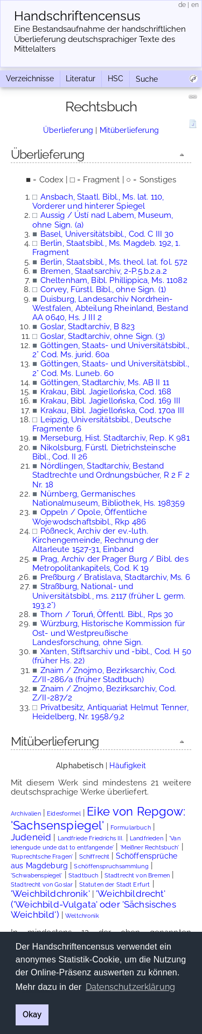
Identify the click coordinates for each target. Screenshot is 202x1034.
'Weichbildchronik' (50, 893)
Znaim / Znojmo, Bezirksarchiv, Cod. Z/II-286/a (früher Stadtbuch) (104, 674)
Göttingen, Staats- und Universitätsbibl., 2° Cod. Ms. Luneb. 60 (110, 368)
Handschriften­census (77, 16)
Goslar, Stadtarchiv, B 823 (87, 326)
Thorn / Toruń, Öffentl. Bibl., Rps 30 (106, 614)
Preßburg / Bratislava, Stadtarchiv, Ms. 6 (115, 577)
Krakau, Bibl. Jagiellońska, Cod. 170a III (112, 410)
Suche (147, 79)
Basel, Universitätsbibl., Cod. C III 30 (107, 234)
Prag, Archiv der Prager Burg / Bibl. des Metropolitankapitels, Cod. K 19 (110, 563)
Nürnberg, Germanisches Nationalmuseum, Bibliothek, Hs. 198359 (108, 498)
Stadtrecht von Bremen (137, 875)
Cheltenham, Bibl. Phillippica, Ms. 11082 (113, 280)
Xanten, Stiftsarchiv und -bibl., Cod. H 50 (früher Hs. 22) (111, 656)
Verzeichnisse (30, 78)
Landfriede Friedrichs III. (91, 838)
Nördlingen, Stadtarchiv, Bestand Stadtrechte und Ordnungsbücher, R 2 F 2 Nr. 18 (111, 475)
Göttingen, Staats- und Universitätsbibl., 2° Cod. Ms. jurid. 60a (110, 350)
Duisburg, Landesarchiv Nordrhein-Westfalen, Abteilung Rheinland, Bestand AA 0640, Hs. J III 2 (110, 308)
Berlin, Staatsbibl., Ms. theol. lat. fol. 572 (114, 262)
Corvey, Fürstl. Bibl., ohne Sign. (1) (103, 289)
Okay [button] (32, 1014)
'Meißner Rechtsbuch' (149, 847)
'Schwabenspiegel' (36, 875)
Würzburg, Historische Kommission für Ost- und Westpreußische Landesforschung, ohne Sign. (108, 633)
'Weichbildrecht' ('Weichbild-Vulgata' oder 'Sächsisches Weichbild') (93, 904)
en (195, 5)
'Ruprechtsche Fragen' (42, 856)
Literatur (80, 78)
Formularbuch (130, 827)
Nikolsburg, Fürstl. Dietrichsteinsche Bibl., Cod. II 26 (104, 452)
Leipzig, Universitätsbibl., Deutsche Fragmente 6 (101, 424)
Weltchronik (82, 915)
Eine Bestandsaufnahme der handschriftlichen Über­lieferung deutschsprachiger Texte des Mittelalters (100, 39)
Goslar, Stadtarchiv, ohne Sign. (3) (102, 336)
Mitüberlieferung (129, 130)
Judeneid (31, 837)
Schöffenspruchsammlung (111, 866)
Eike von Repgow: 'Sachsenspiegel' (98, 818)
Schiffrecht (94, 856)
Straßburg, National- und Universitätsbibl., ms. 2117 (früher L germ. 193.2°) (108, 596)
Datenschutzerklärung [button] (130, 987)
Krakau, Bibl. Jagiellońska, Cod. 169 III (110, 401)
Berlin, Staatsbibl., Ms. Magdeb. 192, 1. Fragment (106, 247)
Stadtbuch (83, 875)
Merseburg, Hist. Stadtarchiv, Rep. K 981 (115, 438)
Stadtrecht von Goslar (42, 884)
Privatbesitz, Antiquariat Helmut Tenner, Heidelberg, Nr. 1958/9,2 (110, 712)
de (182, 5)
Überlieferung (68, 130)
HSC (115, 78)
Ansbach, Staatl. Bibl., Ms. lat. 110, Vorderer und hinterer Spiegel (98, 201)
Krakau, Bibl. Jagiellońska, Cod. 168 (106, 391)
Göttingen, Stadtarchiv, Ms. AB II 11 (104, 382)
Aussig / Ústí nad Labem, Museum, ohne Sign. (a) (102, 219)
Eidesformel (64, 813)
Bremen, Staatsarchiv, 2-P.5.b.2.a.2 (103, 271)
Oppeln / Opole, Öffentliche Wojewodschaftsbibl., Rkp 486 (89, 516)
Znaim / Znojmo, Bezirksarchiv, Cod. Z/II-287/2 (104, 693)
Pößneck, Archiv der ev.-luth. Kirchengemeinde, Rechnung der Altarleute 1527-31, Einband (95, 540)
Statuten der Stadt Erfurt (114, 884)
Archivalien (26, 813)
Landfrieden (146, 838)
